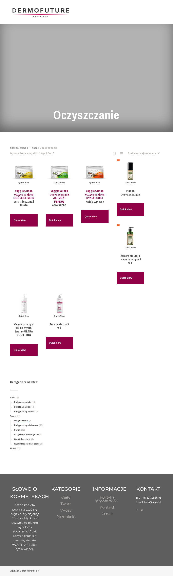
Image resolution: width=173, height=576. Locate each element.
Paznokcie (65, 517)
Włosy (13, 448)
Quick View (20, 220)
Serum (17, 430)
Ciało (12, 397)
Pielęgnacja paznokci (24, 411)
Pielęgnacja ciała (22, 402)
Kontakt (107, 507)
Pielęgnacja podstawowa (26, 425)
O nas (107, 514)
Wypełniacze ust (22, 439)
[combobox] (145, 153)
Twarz (34, 147)
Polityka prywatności (107, 499)
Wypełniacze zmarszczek (26, 444)
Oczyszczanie (21, 421)
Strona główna (19, 147)
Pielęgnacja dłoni (22, 407)
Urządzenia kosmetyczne (26, 435)
